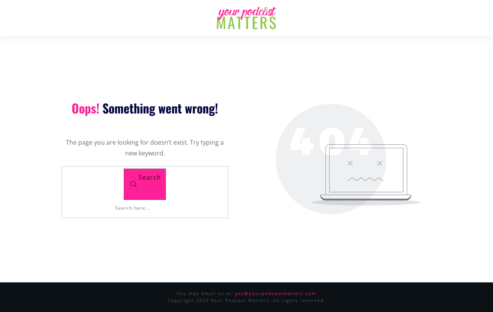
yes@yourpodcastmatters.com (275, 293)
